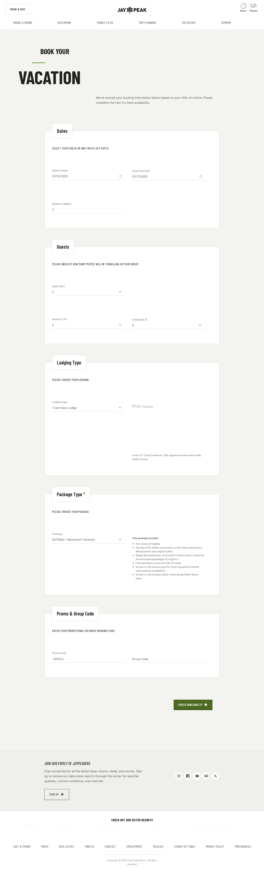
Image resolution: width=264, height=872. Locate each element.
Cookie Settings (184, 845)
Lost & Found (21, 845)
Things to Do (104, 22)
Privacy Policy (215, 845)
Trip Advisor (206, 776)
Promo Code (59, 652)
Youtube (197, 776)
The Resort (189, 22)
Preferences (243, 845)
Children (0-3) (139, 319)
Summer (226, 22)
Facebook (187, 776)
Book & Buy (20, 9)
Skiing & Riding (22, 22)
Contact (110, 845)
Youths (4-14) (59, 319)
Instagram (178, 776)
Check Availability (190, 705)
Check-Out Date (141, 170)
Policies (158, 845)
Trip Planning (147, 22)
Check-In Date (60, 170)
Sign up (54, 794)
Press (44, 845)
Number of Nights (62, 203)
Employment (134, 845)
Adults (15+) (58, 286)
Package (57, 533)
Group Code (140, 659)
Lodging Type (59, 401)
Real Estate (66, 845)
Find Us (89, 845)
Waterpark (64, 22)
